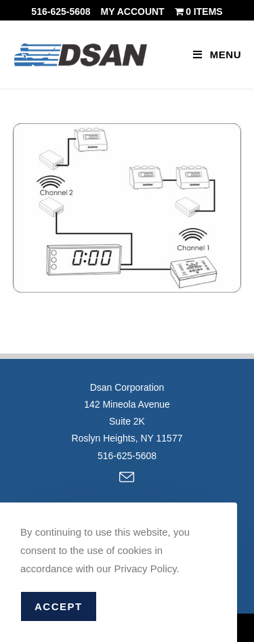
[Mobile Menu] (217, 54)
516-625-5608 (60, 11)
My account (133, 11)
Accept (59, 606)
